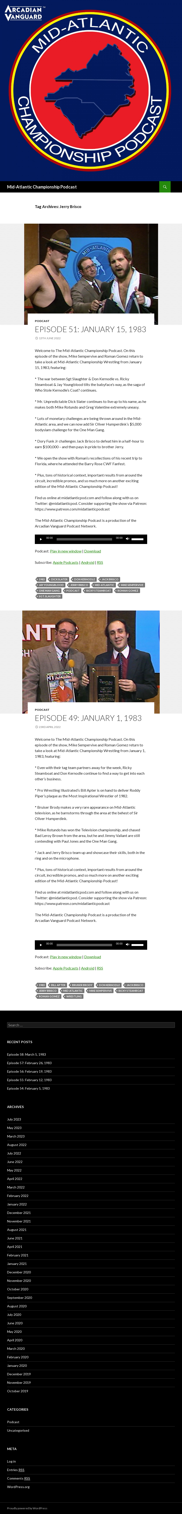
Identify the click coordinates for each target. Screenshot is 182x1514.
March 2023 (16, 1136)
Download (92, 551)
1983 (42, 579)
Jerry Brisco (79, 584)
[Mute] (127, 539)
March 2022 (16, 1187)
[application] (91, 539)
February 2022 (17, 1196)
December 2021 (19, 1213)
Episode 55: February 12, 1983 (29, 1080)
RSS (100, 562)
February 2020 (17, 1357)
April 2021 (14, 1247)
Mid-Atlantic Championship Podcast (42, 186)
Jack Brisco (110, 579)
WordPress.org (18, 1487)
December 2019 (19, 1374)
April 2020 (14, 1340)
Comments (18, 1478)
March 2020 (16, 1349)
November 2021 (19, 1221)
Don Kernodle (84, 579)
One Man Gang (49, 590)
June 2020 (15, 1323)
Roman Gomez (128, 590)
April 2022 (14, 1179)
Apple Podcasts (65, 562)
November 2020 (19, 1281)
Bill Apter (58, 985)
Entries (15, 1470)
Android (87, 562)
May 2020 (14, 1332)
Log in (11, 1461)
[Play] (41, 539)
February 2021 (17, 1255)
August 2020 (17, 1306)
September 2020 (19, 1298)
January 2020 (17, 1365)
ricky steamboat (98, 590)
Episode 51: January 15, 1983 (90, 329)
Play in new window (66, 551)
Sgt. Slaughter (50, 596)
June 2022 (15, 1162)
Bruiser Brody (82, 985)
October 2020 (17, 1289)
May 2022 (14, 1170)
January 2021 (17, 1264)
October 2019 (17, 1391)
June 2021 (15, 1238)
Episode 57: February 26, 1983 (29, 1063)
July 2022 (14, 1153)
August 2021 (17, 1230)
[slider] (84, 539)
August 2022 (17, 1145)
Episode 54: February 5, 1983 (28, 1088)
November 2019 (19, 1382)
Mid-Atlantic (104, 584)
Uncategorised (18, 1430)
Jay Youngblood (51, 584)
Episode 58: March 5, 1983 (26, 1054)
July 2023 (14, 1119)
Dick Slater (59, 579)
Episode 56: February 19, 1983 (29, 1071)
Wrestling (74, 996)
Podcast (42, 321)
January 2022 (17, 1204)
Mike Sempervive (132, 584)
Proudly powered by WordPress (27, 1508)
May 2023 (14, 1128)
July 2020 (14, 1315)
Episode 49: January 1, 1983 (88, 718)
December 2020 (19, 1272)
